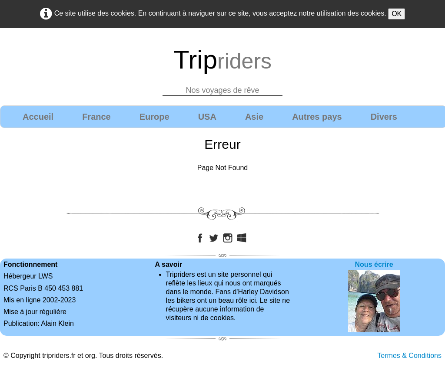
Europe (154, 116)
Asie (254, 116)
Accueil (38, 116)
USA (207, 116)
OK (397, 13)
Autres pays (317, 116)
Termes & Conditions (409, 355)
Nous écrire (374, 264)
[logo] (222, 67)
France (96, 116)
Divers (384, 116)
